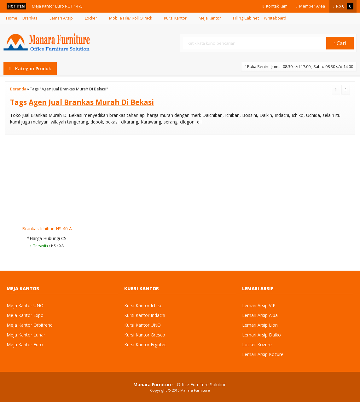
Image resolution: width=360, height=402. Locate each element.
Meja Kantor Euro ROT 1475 (57, 6)
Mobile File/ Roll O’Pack (130, 18)
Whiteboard (275, 18)
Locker (91, 18)
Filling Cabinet (246, 18)
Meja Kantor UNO (25, 305)
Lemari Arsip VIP (259, 305)
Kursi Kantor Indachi (144, 315)
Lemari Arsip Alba (260, 315)
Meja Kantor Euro (25, 344)
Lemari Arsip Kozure (262, 354)
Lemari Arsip (61, 18)
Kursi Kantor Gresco (144, 335)
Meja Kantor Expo (25, 315)
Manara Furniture (195, 390)
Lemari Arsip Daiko (261, 335)
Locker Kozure (257, 344)
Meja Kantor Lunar (26, 335)
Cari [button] (340, 43)
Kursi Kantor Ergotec (145, 344)
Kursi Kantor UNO (142, 325)
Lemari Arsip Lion (260, 325)
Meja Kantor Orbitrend (30, 325)
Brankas (30, 18)
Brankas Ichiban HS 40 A (47, 229)
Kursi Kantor (175, 18)
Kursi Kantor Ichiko (143, 305)
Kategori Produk (30, 69)
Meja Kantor (210, 18)
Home (11, 18)
